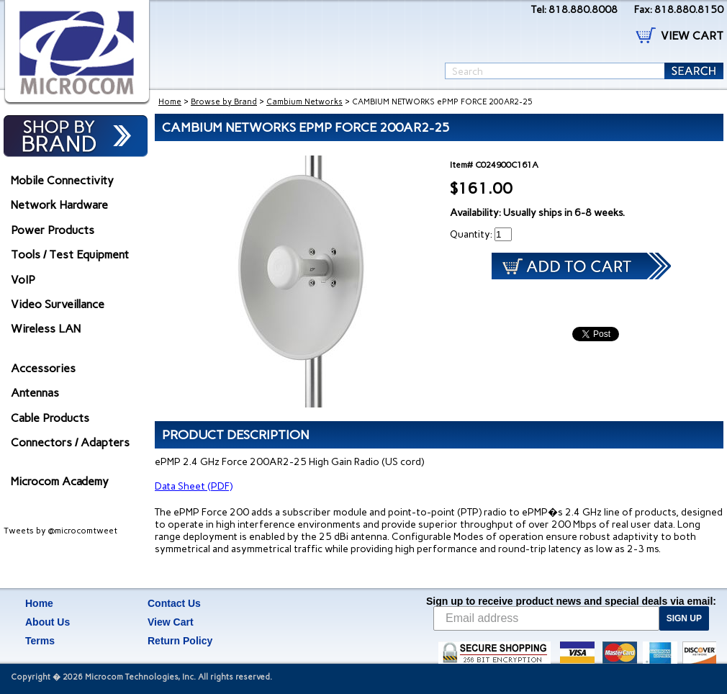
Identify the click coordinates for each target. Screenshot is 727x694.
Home (169, 102)
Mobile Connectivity (62, 180)
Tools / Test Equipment (70, 254)
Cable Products (50, 418)
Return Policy (180, 640)
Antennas (35, 393)
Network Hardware (59, 205)
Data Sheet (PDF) (193, 486)
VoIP (23, 280)
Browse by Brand (224, 102)
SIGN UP (684, 618)
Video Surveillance (57, 304)
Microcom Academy (60, 481)
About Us (47, 622)
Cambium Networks (304, 102)
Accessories (43, 368)
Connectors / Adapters (70, 442)
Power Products (52, 230)
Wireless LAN (46, 328)
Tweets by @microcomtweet (60, 531)
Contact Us (174, 603)
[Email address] (546, 618)
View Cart (171, 622)
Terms (40, 640)
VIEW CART (692, 35)
